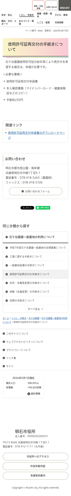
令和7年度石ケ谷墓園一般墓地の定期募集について (38, 247)
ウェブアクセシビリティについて (24, 342)
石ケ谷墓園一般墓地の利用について (32, 237)
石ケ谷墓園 (34, 318)
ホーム (6, 318)
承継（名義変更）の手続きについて (29, 291)
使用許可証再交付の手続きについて (29, 274)
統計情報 (35, 393)
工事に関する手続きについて (26, 256)
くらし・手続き (18, 318)
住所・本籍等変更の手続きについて (29, 283)
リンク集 (11, 358)
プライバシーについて (18, 350)
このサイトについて (17, 333)
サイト (10, 366)
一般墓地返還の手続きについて (27, 265)
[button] (38, 5)
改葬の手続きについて (22, 300)
